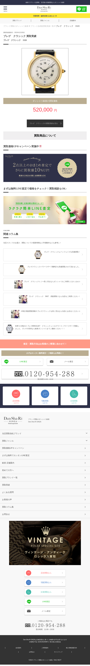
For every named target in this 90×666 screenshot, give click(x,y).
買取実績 (6, 486)
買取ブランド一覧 (10, 478)
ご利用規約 (44, 649)
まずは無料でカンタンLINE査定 (16, 456)
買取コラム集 (8, 508)
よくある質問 (8, 493)
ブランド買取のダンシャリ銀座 (16, 26)
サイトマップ (58, 653)
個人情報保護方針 (71, 649)
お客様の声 (7, 501)
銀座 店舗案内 (8, 463)
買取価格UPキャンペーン (13, 448)
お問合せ (6, 515)
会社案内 (18, 649)
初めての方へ (8, 471)
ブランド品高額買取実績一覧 (45, 26)
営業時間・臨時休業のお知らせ (44, 16)
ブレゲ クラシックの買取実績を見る (44, 123)
